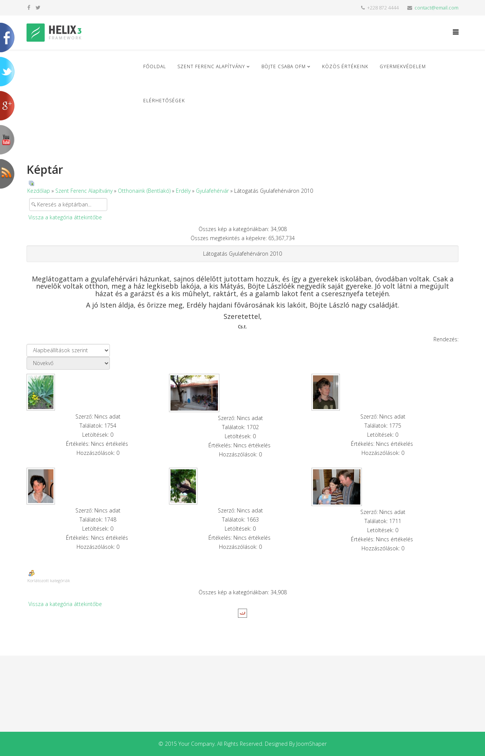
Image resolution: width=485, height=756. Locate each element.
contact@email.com (436, 8)
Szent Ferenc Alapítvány (211, 66)
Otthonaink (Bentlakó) (144, 190)
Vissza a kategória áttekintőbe (65, 217)
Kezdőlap (38, 190)
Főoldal (154, 66)
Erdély (183, 190)
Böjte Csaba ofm (283, 66)
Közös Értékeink (345, 66)
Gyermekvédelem (403, 66)
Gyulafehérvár (212, 190)
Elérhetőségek (164, 100)
